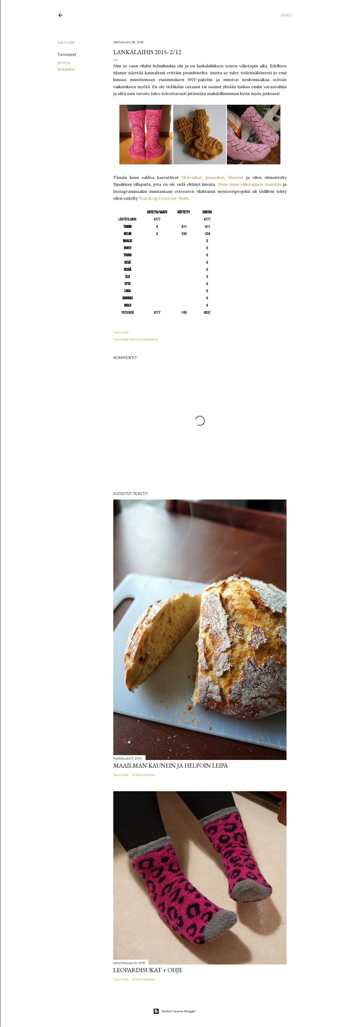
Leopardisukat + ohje (147, 970)
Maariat (235, 177)
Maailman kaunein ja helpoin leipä (170, 765)
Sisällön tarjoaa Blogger (174, 1011)
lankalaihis (66, 69)
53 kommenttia (143, 775)
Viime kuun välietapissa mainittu (249, 184)
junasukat (214, 177)
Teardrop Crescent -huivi (163, 198)
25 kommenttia (143, 979)
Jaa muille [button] (66, 42)
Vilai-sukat (191, 177)
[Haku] (286, 15)
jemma (63, 62)
